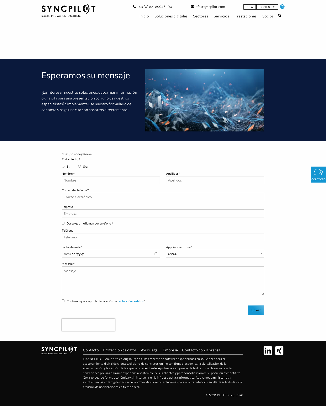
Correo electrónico (74, 190)
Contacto (267, 7)
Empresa (67, 207)
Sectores (200, 16)
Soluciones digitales (171, 16)
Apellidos (172, 173)
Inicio (144, 16)
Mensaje (67, 263)
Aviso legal (149, 350)
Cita (250, 7)
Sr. (66, 166)
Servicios (221, 16)
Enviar (256, 310)
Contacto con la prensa (201, 350)
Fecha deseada (71, 247)
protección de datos (130, 301)
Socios (268, 16)
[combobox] (280, 15)
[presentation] (88, 325)
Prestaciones (245, 16)
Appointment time (178, 247)
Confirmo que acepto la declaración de (103, 301)
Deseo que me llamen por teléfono (87, 223)
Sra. (83, 166)
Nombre (67, 173)
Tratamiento (70, 159)
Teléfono (67, 230)
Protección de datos (120, 350)
